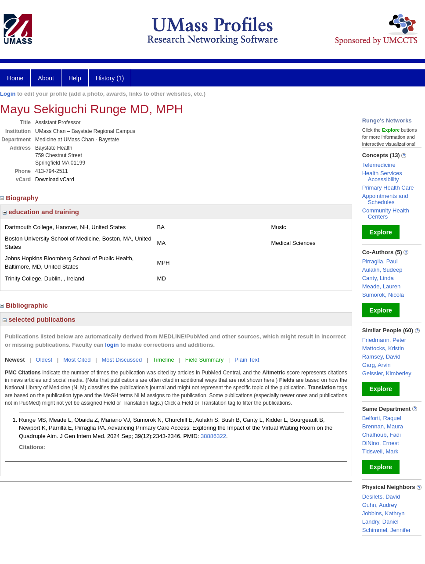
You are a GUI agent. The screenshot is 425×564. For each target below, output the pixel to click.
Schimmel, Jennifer (386, 530)
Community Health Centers (385, 213)
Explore (381, 232)
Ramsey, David (381, 356)
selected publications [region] (39, 319)
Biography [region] (20, 197)
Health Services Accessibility (382, 176)
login (112, 344)
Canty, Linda (378, 278)
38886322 (213, 436)
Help (74, 78)
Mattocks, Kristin (383, 348)
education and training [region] (41, 212)
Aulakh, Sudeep (382, 269)
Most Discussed (121, 359)
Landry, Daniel (380, 521)
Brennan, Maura (382, 426)
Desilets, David (381, 496)
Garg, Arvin (376, 365)
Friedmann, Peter (384, 340)
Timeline (163, 359)
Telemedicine (379, 165)
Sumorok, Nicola (383, 294)
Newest (15, 359)
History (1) (110, 78)
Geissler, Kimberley (386, 373)
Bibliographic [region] (25, 305)
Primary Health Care (388, 187)
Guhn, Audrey (379, 505)
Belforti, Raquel (381, 418)
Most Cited (76, 359)
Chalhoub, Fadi (381, 434)
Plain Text (246, 359)
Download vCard (54, 179)
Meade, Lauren (381, 286)
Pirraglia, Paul (380, 261)
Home (15, 78)
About (46, 78)
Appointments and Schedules (385, 199)
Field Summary (204, 359)
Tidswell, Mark (380, 451)
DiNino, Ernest (380, 443)
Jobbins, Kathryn (383, 513)
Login (7, 93)
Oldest (44, 359)
